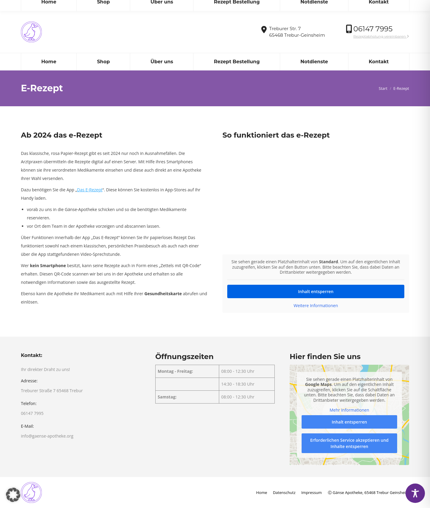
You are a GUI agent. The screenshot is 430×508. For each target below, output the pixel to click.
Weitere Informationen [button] (316, 305)
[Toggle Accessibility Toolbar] (415, 493)
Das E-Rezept (89, 190)
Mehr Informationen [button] (349, 410)
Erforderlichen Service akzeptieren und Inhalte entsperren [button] (349, 443)
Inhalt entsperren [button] (315, 291)
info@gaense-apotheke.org (51, 5)
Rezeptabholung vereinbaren (381, 36)
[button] (13, 495)
